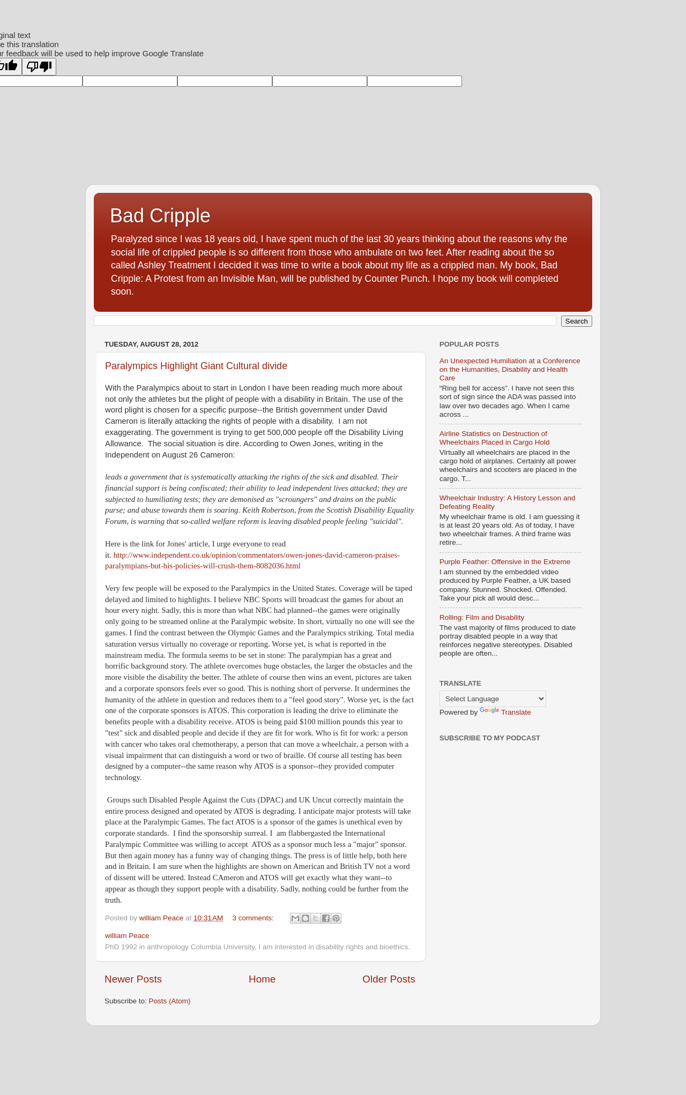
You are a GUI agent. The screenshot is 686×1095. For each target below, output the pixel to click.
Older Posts (388, 979)
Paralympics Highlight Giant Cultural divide (196, 366)
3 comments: (254, 918)
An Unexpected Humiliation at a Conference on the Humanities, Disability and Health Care (509, 369)
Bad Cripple (160, 216)
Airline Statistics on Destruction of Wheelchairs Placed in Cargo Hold (494, 438)
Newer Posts (133, 979)
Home (262, 979)
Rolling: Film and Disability (481, 617)
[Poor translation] (39, 67)
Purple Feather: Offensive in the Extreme (504, 562)
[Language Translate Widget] (492, 699)
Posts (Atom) (170, 1001)
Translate (505, 712)
